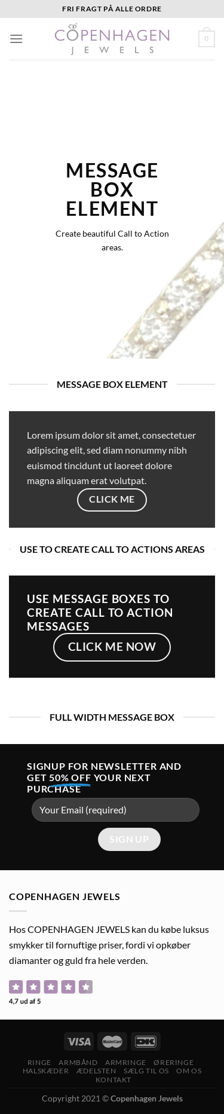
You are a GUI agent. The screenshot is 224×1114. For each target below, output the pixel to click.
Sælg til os (146, 1070)
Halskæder (46, 1070)
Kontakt (113, 1079)
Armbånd (78, 1062)
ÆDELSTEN (96, 1070)
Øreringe (174, 1062)
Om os (188, 1070)
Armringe (125, 1062)
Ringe (39, 1062)
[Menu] (16, 38)
